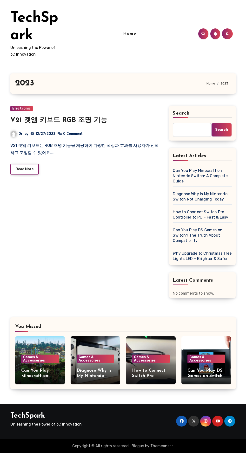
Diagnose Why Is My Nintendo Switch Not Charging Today (200, 196)
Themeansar (161, 446)
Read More (24, 169)
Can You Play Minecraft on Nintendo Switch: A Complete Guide (200, 175)
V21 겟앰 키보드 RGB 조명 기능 (58, 120)
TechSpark (27, 416)
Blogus (138, 446)
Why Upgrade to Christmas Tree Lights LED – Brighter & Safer (202, 256)
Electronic (21, 108)
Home (129, 34)
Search (181, 113)
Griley (19, 134)
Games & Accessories (34, 358)
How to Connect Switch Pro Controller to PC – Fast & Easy (200, 215)
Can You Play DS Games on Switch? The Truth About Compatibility (197, 235)
